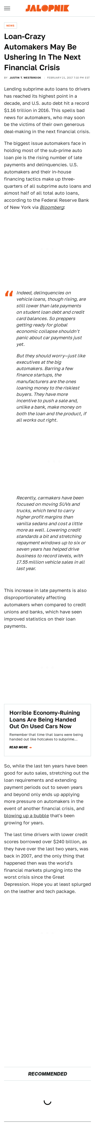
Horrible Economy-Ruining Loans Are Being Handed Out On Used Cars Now (44, 719)
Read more (18, 747)
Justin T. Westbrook (25, 77)
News (10, 25)
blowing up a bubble (26, 815)
